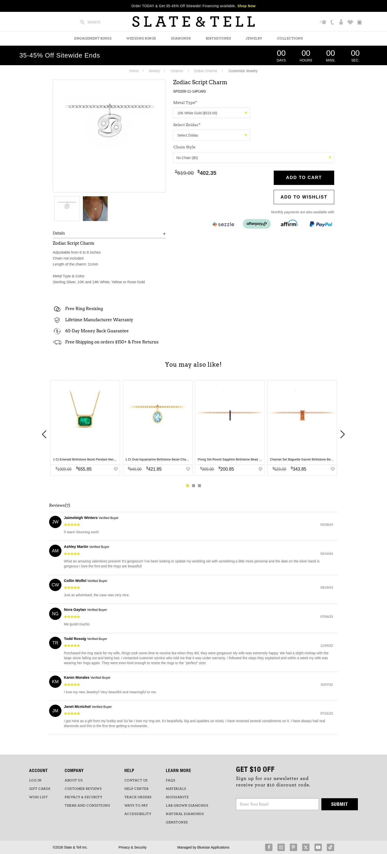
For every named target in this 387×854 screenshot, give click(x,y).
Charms (177, 71)
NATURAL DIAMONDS (185, 814)
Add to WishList (304, 197)
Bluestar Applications (213, 847)
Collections (290, 38)
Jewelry (254, 38)
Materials (176, 789)
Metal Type (185, 102)
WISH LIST (38, 797)
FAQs (170, 780)
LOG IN (35, 780)
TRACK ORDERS (138, 797)
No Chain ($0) (253, 158)
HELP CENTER (136, 789)
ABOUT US (74, 780)
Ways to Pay (136, 805)
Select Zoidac (186, 124)
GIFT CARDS (40, 789)
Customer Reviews (83, 789)
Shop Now (246, 6)
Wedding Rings (141, 38)
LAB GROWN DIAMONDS (187, 805)
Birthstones (218, 38)
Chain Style (184, 147)
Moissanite (177, 797)
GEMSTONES (177, 822)
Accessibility (138, 814)
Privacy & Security (132, 847)
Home (133, 71)
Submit (339, 804)
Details (59, 233)
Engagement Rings (93, 38)
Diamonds (181, 38)
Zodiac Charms (205, 71)
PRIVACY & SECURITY (83, 797)
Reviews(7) (59, 505)
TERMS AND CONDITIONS (87, 805)
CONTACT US (136, 780)
